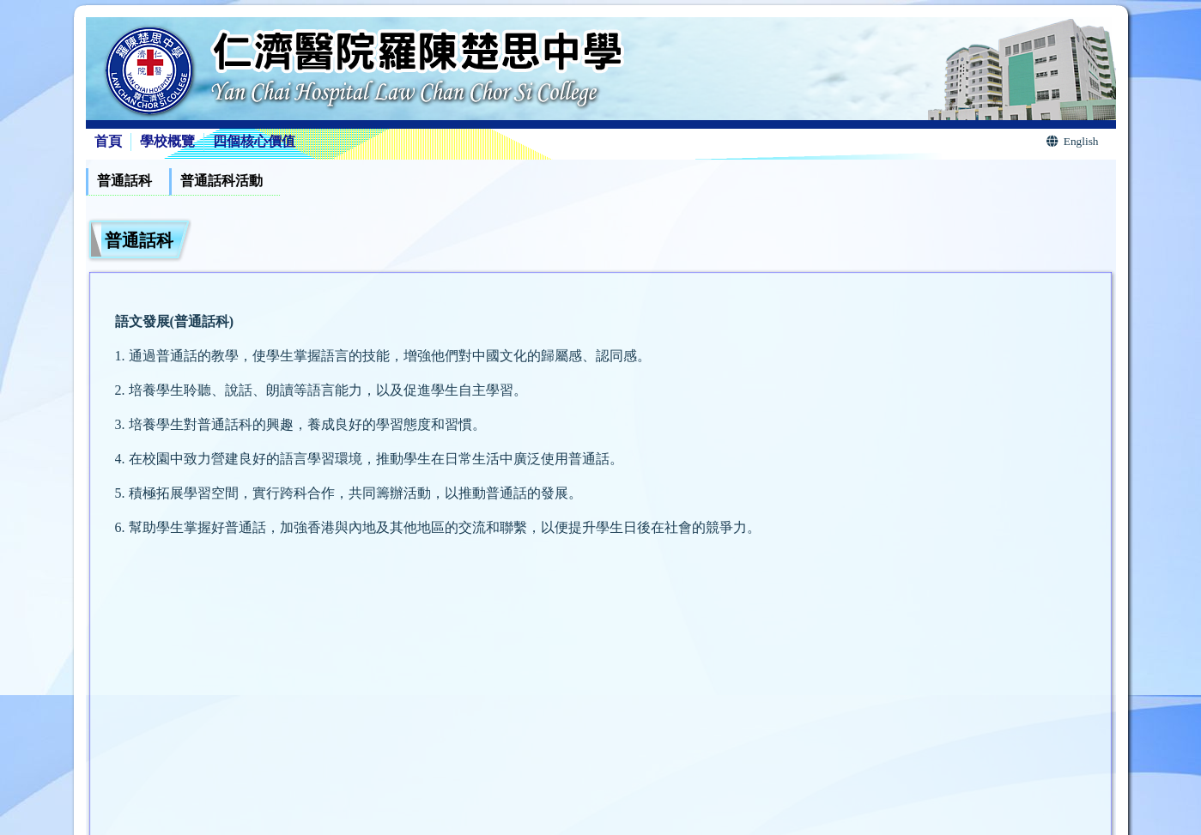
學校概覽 (167, 141)
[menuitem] (127, 182)
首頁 (108, 141)
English (1072, 141)
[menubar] (183, 182)
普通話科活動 (221, 180)
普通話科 (124, 180)
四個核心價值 (254, 141)
